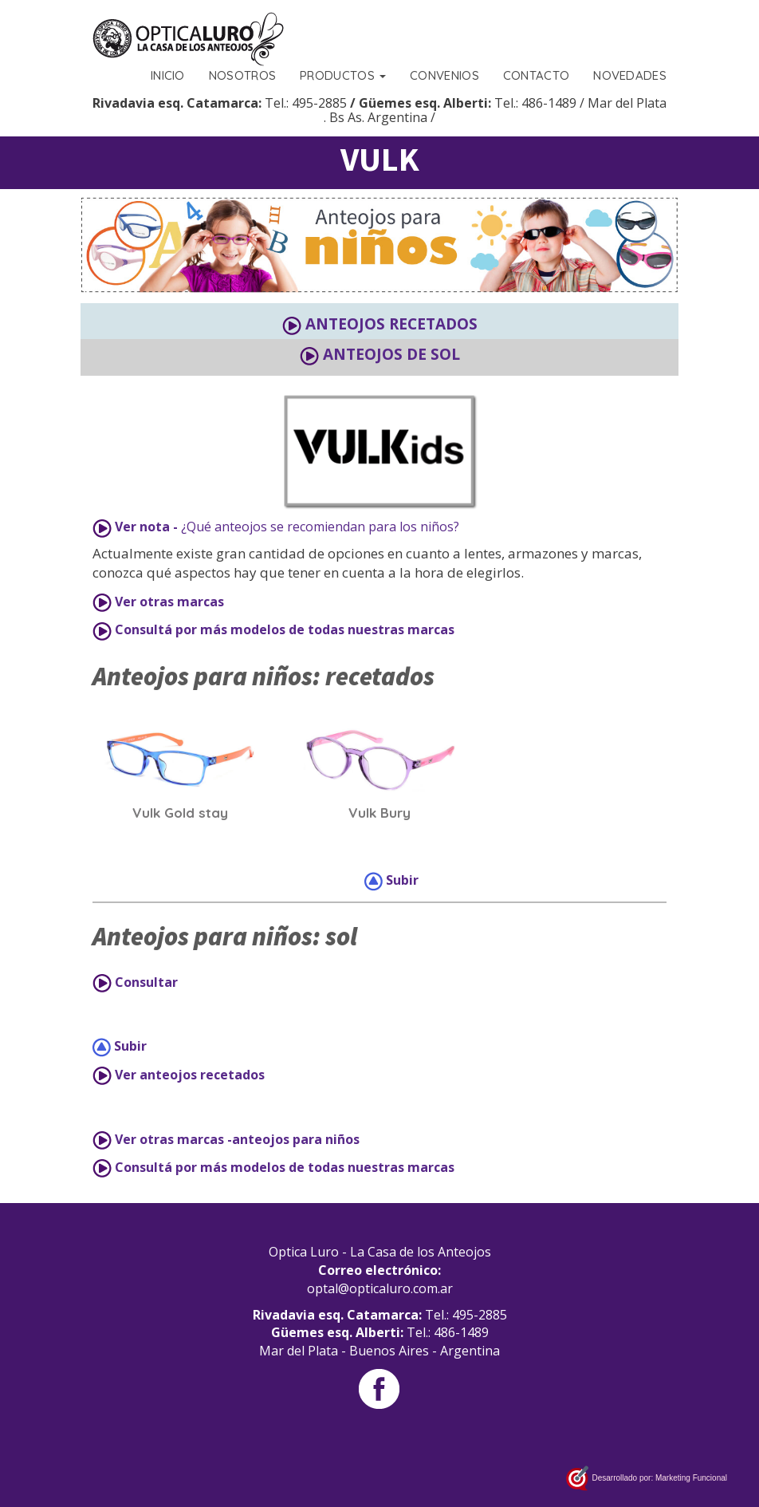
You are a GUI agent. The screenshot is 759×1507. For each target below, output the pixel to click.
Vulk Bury (379, 812)
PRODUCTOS (343, 75)
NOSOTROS (242, 75)
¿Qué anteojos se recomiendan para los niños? (275, 527)
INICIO (168, 75)
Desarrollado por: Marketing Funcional (646, 1479)
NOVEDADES (630, 75)
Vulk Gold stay (180, 812)
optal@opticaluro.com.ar (380, 1288)
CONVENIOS (444, 75)
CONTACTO (536, 75)
